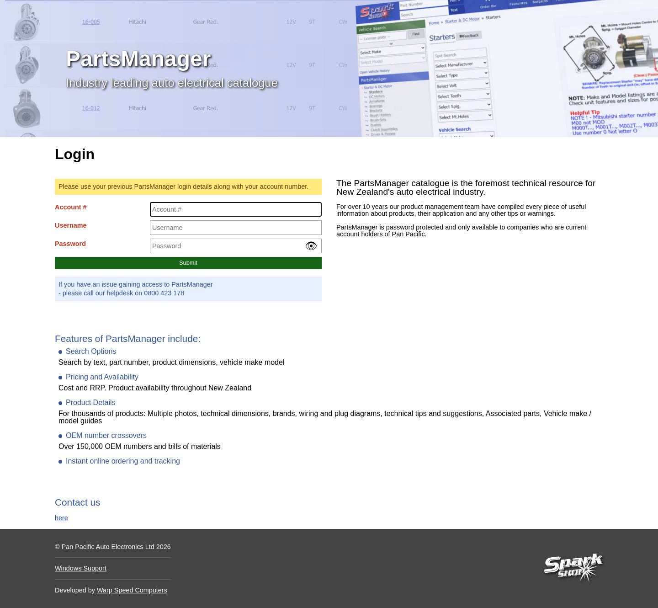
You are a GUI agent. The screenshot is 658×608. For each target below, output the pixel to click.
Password (70, 243)
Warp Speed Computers (132, 590)
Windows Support (80, 568)
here (61, 518)
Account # (71, 207)
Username (71, 225)
